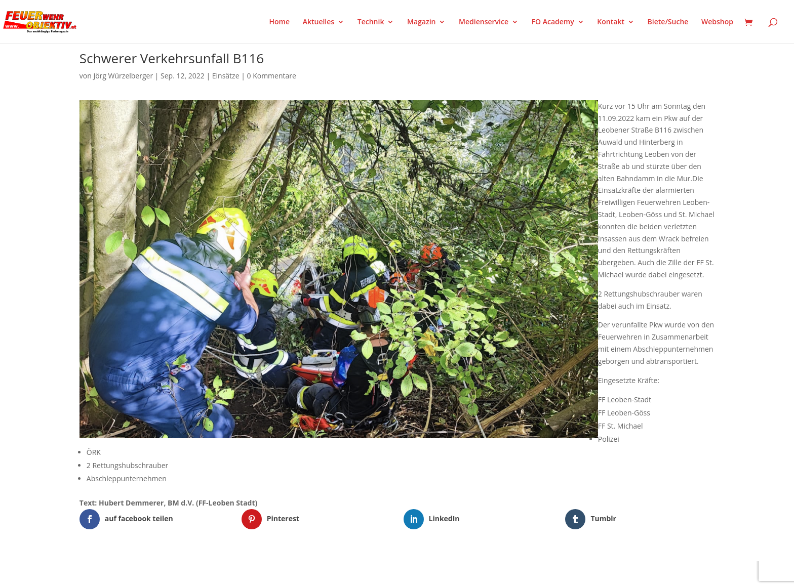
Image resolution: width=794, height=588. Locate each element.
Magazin (421, 22)
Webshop (717, 22)
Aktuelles (318, 22)
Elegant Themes (130, 574)
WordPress (197, 574)
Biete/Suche (668, 22)
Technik (371, 22)
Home (279, 22)
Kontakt (610, 22)
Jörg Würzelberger (123, 75)
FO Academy (553, 22)
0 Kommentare (271, 75)
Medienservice (483, 22)
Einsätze (226, 75)
